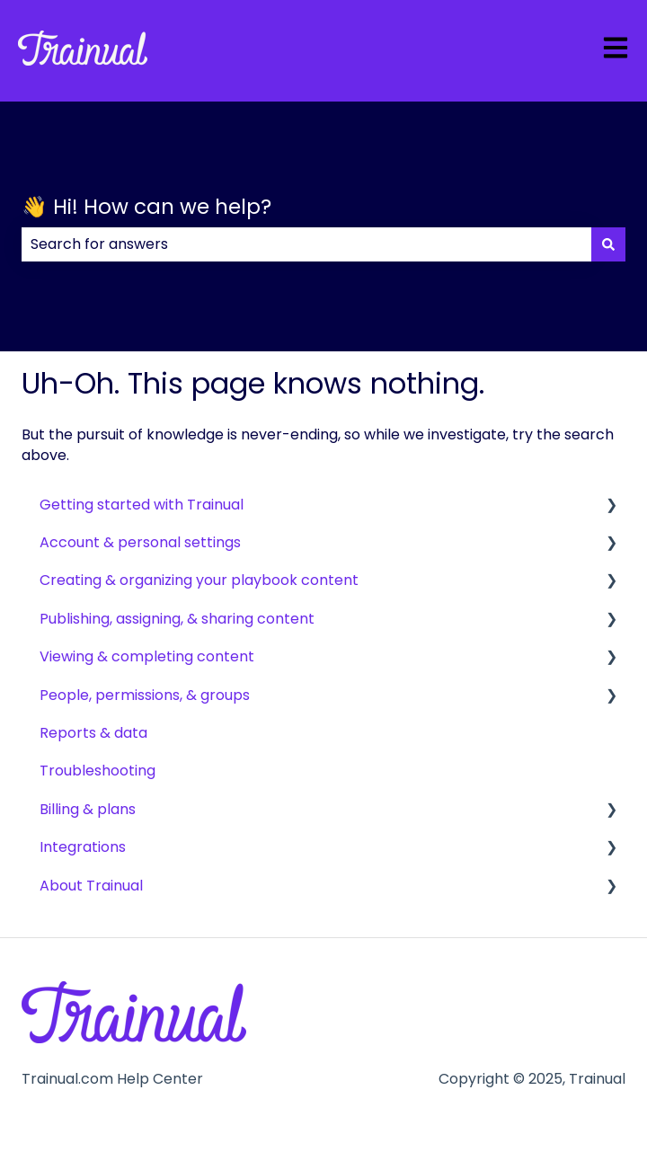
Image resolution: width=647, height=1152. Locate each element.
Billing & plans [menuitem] (88, 809)
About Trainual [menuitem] (91, 885)
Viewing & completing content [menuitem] (147, 656)
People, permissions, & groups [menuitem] (145, 695)
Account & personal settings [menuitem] (140, 542)
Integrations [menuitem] (83, 847)
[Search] (608, 244)
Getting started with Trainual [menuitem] (142, 504)
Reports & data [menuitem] (93, 732)
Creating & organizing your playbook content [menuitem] (199, 580)
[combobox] (306, 244)
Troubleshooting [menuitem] (97, 770)
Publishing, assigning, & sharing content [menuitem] (177, 618)
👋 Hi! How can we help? (146, 206)
